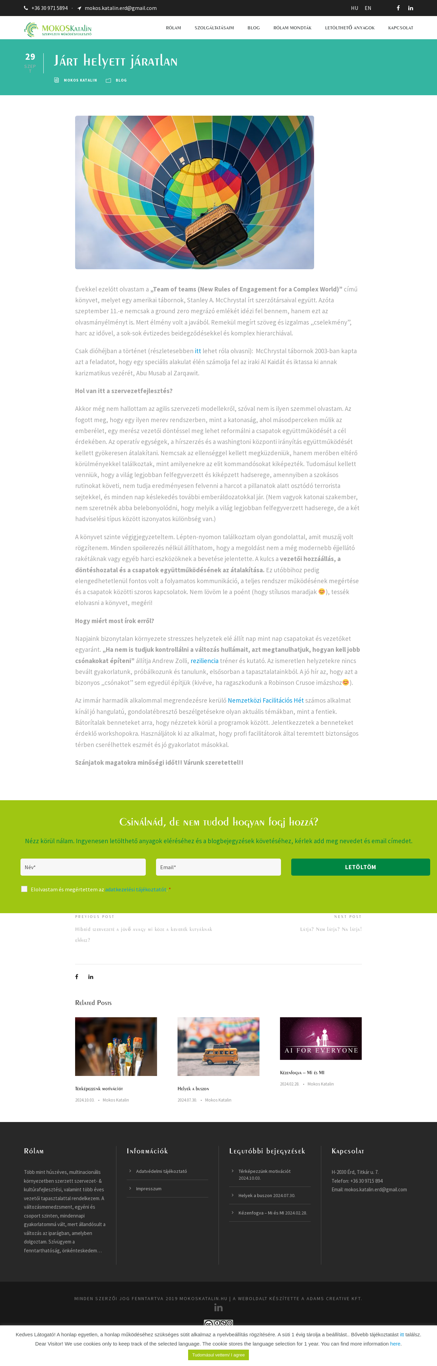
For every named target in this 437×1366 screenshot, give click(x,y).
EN (368, 7)
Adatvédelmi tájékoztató (161, 1171)
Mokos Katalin (80, 80)
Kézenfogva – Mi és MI (302, 1072)
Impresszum (148, 1188)
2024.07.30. (187, 1100)
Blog (121, 80)
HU (354, 7)
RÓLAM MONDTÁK (292, 28)
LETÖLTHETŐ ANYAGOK (350, 28)
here (395, 1344)
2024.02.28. (289, 1084)
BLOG (254, 28)
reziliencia (204, 661)
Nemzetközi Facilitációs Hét (266, 700)
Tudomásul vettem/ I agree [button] (218, 1354)
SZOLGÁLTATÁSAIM (214, 28)
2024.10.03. (85, 1100)
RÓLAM (173, 28)
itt (198, 351)
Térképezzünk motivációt (99, 1088)
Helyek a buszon (193, 1088)
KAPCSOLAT (400, 28)
